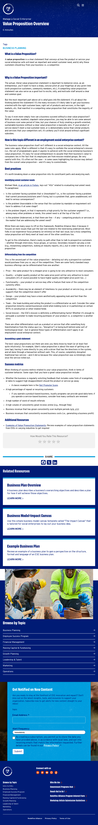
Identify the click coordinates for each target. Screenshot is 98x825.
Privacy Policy (51, 745)
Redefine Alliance (35, 818)
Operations (8, 671)
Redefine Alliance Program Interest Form (67, 795)
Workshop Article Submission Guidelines (67, 800)
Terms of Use (65, 818)
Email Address (20, 715)
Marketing (7, 665)
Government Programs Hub (61, 786)
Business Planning (14, 48)
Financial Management (13, 642)
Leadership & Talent (12, 660)
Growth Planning (11, 654)
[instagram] (51, 772)
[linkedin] (37, 772)
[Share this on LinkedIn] (55, 463)
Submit (18, 751)
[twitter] (42, 772)
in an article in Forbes (28, 185)
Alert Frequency (20, 729)
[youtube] (46, 772)
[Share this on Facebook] (43, 463)
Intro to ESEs (8, 786)
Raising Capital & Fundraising (17, 648)
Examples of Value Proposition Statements (26, 425)
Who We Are (55, 782)
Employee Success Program (15, 636)
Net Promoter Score (48, 385)
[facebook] (56, 772)
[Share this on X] (49, 463)
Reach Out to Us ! (57, 791)
